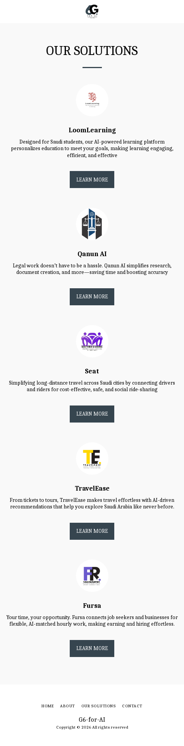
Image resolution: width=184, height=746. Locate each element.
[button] (8, 11)
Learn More (92, 179)
